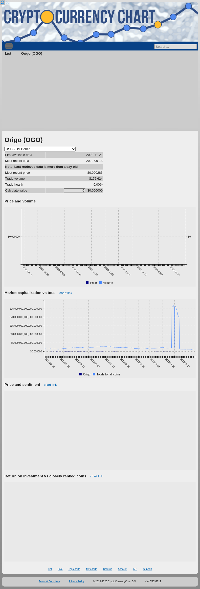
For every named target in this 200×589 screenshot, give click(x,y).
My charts (91, 569)
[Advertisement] (100, 93)
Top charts (74, 569)
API (135, 569)
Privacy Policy (76, 581)
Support (147, 569)
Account (122, 569)
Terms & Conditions (49, 581)
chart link (65, 293)
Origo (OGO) (31, 53)
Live (60, 569)
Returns (107, 569)
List (8, 53)
